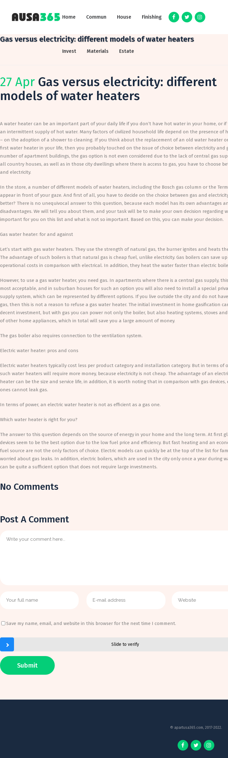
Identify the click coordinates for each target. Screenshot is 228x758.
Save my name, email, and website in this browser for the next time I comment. (91, 623)
